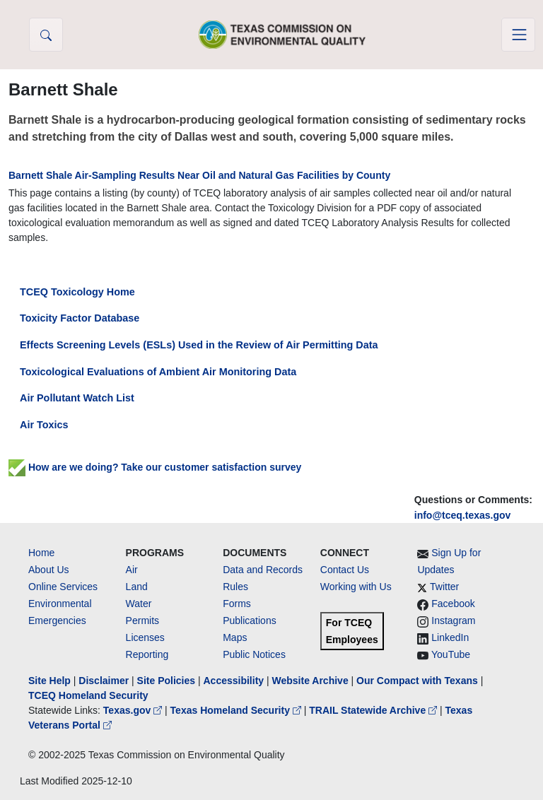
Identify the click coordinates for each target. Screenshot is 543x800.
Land (137, 586)
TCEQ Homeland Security (88, 695)
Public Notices (254, 654)
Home (41, 552)
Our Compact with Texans (417, 680)
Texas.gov (134, 710)
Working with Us (356, 586)
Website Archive (310, 680)
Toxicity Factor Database (79, 318)
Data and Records (263, 569)
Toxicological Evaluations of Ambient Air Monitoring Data (158, 371)
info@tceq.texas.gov (462, 515)
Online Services (63, 586)
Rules (235, 586)
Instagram (453, 620)
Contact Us (344, 569)
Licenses (145, 637)
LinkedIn (450, 637)
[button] (46, 35)
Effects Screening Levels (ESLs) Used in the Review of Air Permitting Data (199, 345)
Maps (235, 637)
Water (139, 603)
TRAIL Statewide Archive (374, 710)
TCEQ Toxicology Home (77, 292)
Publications (249, 620)
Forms (237, 603)
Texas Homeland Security (237, 710)
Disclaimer (103, 680)
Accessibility (235, 680)
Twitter (444, 586)
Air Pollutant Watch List (77, 398)
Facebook (452, 603)
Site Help (49, 680)
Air (132, 569)
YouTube (450, 654)
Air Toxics (44, 424)
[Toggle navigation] (518, 35)
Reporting (147, 654)
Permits (142, 620)
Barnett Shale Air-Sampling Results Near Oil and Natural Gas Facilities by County (199, 175)
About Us (48, 569)
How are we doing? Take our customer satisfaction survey (154, 467)
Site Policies (166, 680)
